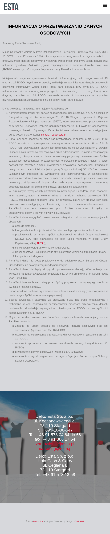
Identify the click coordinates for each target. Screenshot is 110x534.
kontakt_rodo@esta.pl (53, 134)
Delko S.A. (38, 521)
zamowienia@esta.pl (55, 443)
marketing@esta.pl (55, 448)
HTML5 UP (78, 521)
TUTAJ (41, 243)
